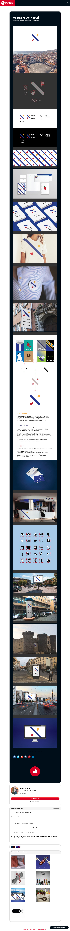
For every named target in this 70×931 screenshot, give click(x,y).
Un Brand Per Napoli (21, 836)
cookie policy (44, 929)
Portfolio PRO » (35, 798)
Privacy (55, 927)
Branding (36, 836)
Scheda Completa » (35, 801)
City (49, 836)
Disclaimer (25, 929)
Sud (51, 836)
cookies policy (61, 927)
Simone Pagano (25, 788)
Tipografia (20, 837)
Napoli (28, 836)
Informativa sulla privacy (34, 929)
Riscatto (16, 837)
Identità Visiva (43, 836)
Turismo (55, 836)
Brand (32, 836)
